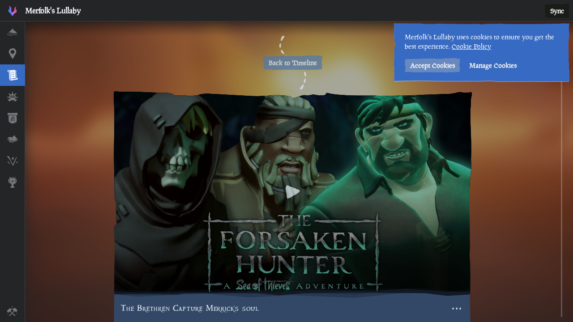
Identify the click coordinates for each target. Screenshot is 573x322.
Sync (557, 11)
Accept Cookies (432, 65)
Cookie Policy (471, 46)
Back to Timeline (293, 63)
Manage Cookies (493, 65)
